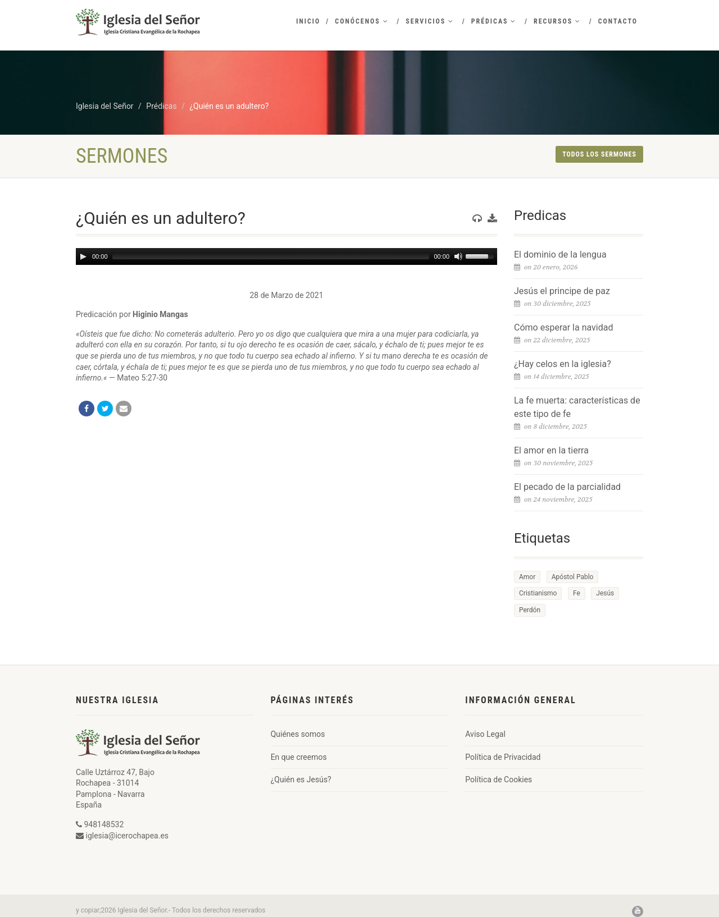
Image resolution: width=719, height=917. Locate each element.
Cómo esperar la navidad (563, 327)
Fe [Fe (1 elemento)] (576, 593)
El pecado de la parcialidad (567, 487)
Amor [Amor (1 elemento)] (527, 577)
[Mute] (458, 256)
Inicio (308, 21)
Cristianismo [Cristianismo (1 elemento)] (538, 593)
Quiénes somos (298, 734)
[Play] (83, 256)
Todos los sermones (599, 154)
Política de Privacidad (502, 757)
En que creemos (299, 757)
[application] (286, 256)
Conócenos (361, 21)
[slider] (271, 256)
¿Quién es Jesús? (301, 779)
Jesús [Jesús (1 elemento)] (605, 593)
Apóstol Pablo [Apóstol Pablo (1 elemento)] (573, 577)
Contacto (618, 21)
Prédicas (494, 21)
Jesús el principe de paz (562, 291)
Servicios (430, 21)
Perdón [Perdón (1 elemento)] (529, 610)
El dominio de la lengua (560, 254)
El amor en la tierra (551, 450)
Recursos (557, 21)
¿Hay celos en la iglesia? (562, 364)
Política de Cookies (498, 779)
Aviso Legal (485, 734)
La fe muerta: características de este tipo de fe (577, 407)
